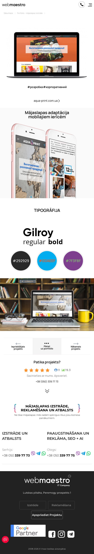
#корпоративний (55, 87)
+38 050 (16, 455)
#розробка (35, 87)
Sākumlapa (8, 13)
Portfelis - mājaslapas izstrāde (30, 13)
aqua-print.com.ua (47, 101)
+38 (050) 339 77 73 (47, 381)
